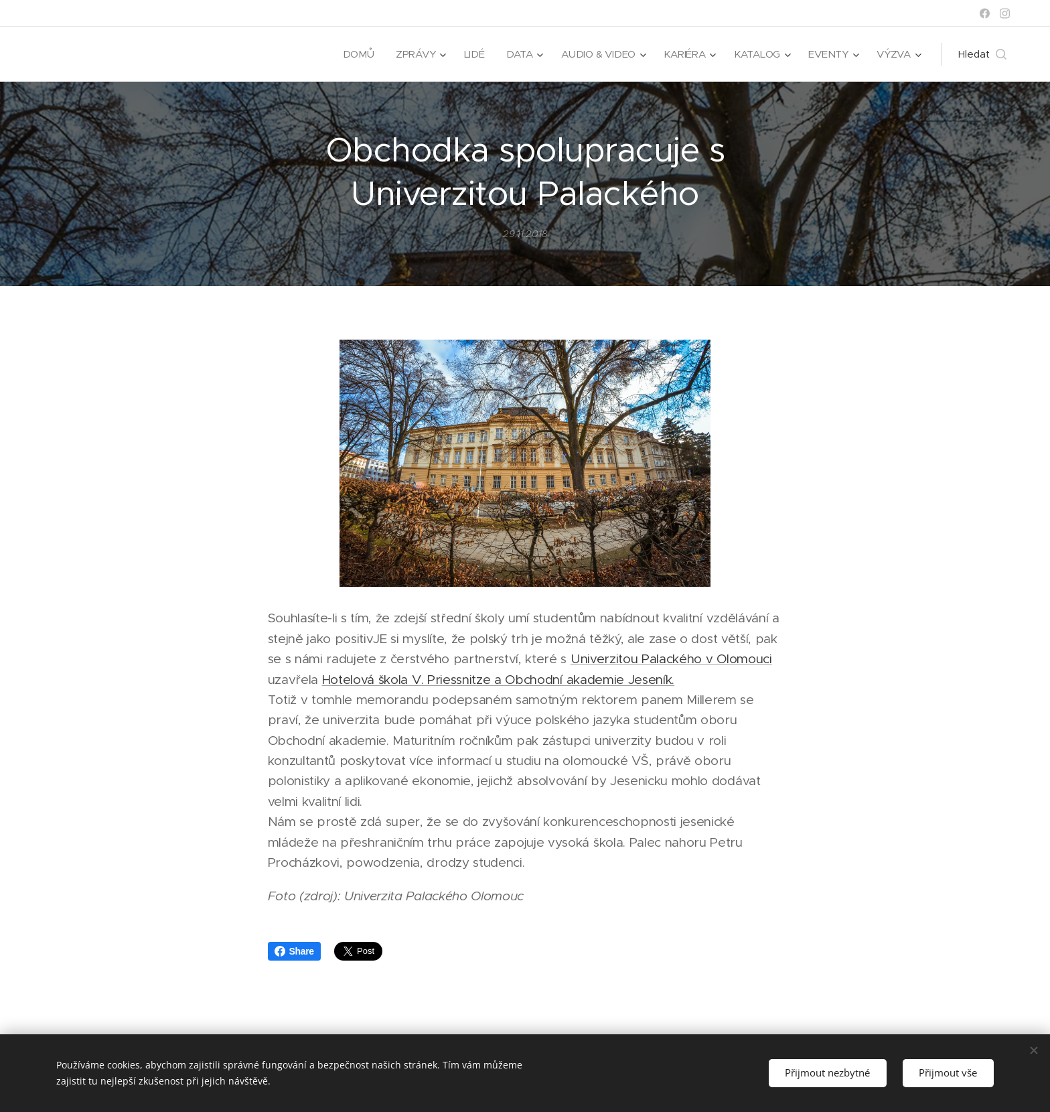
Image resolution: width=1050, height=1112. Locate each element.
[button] (982, 54)
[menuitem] (354, 54)
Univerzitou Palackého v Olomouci (671, 659)
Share (294, 951)
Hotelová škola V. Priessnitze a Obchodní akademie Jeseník (497, 679)
